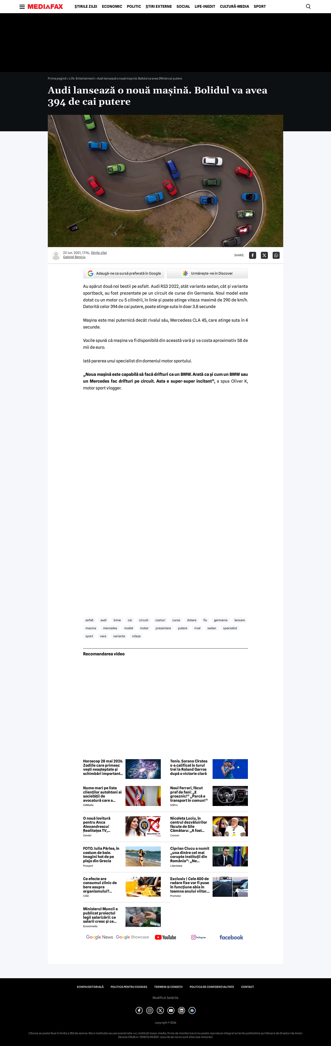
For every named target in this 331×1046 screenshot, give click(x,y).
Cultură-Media (234, 6)
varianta (119, 636)
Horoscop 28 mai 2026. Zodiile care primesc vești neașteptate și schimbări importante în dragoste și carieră (103, 767)
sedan (211, 628)
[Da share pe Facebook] (252, 255)
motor (144, 628)
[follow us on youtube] (165, 938)
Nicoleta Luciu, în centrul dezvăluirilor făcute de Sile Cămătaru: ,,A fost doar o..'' (188, 824)
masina (90, 628)
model (128, 628)
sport (89, 636)
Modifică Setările (165, 998)
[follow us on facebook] (231, 937)
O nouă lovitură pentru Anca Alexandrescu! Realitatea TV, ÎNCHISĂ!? (96, 824)
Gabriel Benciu (74, 257)
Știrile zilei (86, 6)
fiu (205, 620)
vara (103, 636)
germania (220, 620)
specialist (230, 628)
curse (176, 620)
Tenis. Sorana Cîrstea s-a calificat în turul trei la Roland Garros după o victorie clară (188, 767)
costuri (160, 620)
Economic (112, 6)
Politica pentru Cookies (129, 987)
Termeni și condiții (168, 987)
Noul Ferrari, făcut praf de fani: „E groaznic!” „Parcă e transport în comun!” (189, 794)
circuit (143, 620)
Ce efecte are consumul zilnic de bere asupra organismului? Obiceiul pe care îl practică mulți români (102, 885)
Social (183, 6)
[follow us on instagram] (198, 938)
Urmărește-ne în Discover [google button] (207, 273)
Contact (247, 987)
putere (182, 628)
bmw (117, 620)
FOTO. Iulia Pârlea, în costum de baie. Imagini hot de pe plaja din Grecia (101, 854)
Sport (260, 6)
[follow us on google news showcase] (132, 938)
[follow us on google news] (99, 938)
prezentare (163, 628)
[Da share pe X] (264, 255)
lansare (239, 620)
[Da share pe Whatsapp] (276, 255)
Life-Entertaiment (82, 78)
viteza (136, 636)
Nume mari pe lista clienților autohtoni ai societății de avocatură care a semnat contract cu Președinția (102, 794)
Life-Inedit (205, 6)
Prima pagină (57, 78)
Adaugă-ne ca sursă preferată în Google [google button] (124, 273)
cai (130, 620)
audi (104, 620)
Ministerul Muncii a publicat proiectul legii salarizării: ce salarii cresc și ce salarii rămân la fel (100, 915)
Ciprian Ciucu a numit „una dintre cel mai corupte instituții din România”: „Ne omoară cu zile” (189, 854)
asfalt (89, 620)
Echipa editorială (90, 987)
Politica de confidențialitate (212, 987)
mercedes (110, 628)
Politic (134, 6)
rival (197, 628)
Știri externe (159, 6)
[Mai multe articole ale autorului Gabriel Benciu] (56, 255)
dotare (191, 620)
